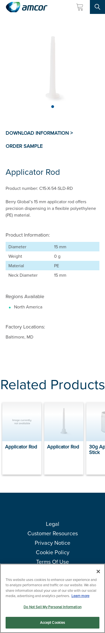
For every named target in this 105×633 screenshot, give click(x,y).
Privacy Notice (52, 543)
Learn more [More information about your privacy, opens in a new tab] (80, 595)
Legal (52, 524)
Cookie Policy (52, 552)
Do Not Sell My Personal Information (52, 606)
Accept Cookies (52, 622)
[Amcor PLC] (27, 7)
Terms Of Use (52, 562)
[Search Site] (97, 7)
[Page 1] (52, 106)
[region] (52, 598)
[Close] (98, 571)
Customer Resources (52, 533)
